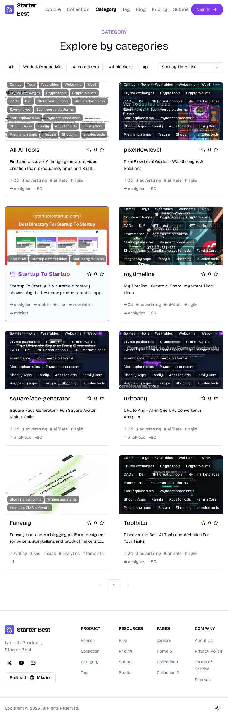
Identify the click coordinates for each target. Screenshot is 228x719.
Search (88, 640)
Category (106, 9)
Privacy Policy (208, 651)
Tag (126, 9)
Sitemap (203, 679)
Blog (141, 9)
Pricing (159, 9)
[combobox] (190, 67)
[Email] (33, 663)
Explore (52, 9)
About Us (204, 640)
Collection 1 (167, 661)
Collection (78, 9)
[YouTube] (21, 663)
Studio (125, 672)
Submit (181, 9)
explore (164, 640)
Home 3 (164, 651)
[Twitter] (9, 663)
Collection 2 (168, 672)
